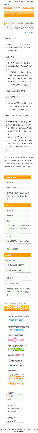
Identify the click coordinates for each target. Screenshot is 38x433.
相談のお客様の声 (14, 270)
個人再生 (10, 236)
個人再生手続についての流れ (18, 241)
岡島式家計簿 (11, 188)
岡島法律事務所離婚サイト (18, 338)
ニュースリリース (13, 283)
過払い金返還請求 (13, 249)
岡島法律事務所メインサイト (18, 319)
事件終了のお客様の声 (16, 265)
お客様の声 (11, 260)
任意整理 (10, 182)
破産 (8, 221)
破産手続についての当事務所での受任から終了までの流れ (19, 227)
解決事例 (10, 278)
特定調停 (10, 216)
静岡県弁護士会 (13, 370)
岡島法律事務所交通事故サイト (18, 328)
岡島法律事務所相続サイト (18, 348)
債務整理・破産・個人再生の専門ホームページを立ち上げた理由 (18, 196)
